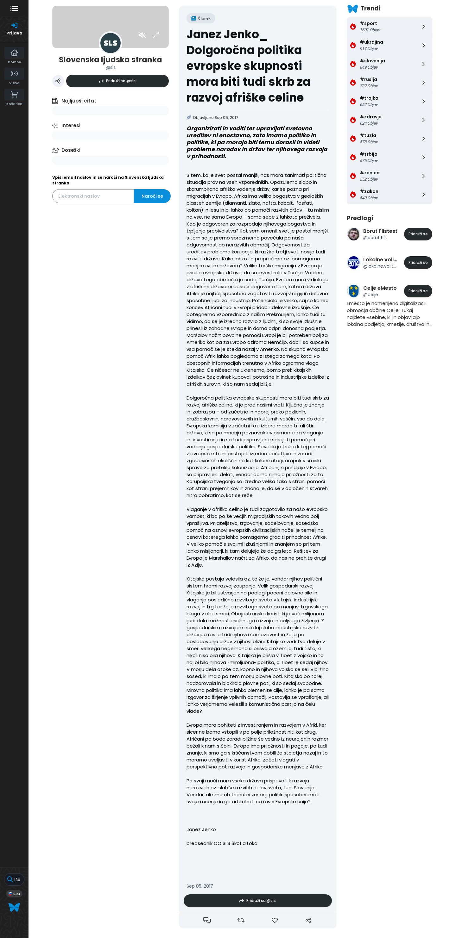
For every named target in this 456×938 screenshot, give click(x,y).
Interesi (70, 125)
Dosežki (70, 150)
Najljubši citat (78, 100)
